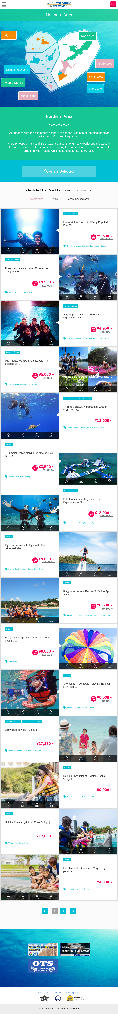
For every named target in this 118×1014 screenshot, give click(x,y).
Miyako (9, 35)
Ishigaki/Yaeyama (17, 69)
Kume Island (28, 95)
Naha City (95, 88)
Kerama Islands (13, 82)
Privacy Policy (44, 993)
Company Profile (73, 993)
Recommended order (78, 199)
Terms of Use (58, 993)
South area (96, 77)
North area (88, 36)
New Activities (35, 199)
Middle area (104, 63)
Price (55, 199)
